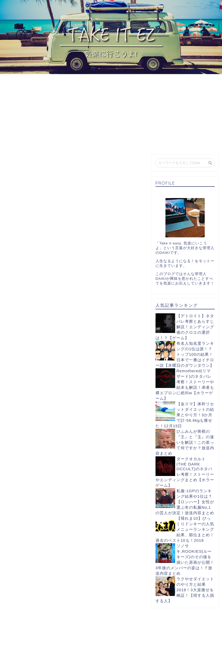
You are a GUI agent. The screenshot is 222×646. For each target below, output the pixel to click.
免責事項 (58, 640)
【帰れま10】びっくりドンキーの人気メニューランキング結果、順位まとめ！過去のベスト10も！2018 (185, 529)
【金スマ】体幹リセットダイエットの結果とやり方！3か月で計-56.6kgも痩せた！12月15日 (185, 415)
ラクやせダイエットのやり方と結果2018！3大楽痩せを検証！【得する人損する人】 (185, 590)
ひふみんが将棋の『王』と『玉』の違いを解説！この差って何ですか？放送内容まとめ (185, 442)
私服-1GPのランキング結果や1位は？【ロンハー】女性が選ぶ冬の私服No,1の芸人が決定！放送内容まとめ (185, 502)
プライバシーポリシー (27, 640)
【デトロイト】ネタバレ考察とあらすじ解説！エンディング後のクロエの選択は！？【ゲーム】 (185, 327)
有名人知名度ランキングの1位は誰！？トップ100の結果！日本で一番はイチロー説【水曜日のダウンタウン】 (185, 354)
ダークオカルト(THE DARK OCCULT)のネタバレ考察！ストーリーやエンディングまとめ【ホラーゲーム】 (185, 472)
